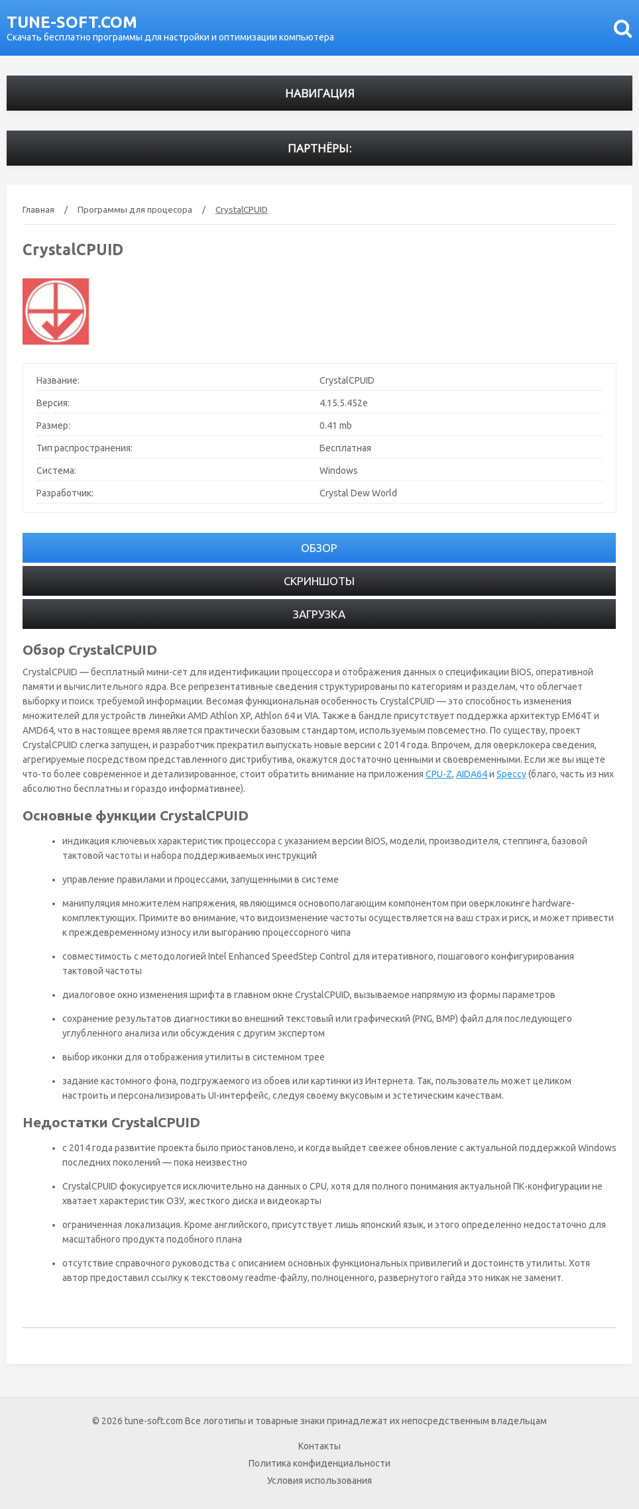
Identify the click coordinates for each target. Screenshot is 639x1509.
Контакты (319, 1446)
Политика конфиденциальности (319, 1463)
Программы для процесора (135, 209)
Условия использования (319, 1480)
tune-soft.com (72, 22)
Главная (38, 209)
